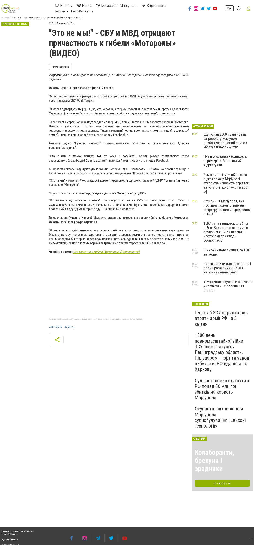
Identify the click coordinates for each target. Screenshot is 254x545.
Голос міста (61, 11)
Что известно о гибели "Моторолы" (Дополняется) (106, 252)
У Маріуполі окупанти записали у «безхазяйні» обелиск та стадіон (228, 286)
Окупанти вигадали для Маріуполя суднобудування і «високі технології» (220, 417)
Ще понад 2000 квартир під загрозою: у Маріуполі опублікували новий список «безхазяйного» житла (225, 140)
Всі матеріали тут (222, 483)
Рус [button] (228, 8)
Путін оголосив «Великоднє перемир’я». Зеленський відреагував (225, 160)
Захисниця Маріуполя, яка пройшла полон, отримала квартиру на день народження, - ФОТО (227, 207)
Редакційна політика (82, 11)
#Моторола (55, 327)
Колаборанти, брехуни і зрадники (214, 460)
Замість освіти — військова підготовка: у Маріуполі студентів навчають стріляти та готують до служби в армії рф (226, 183)
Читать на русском (60, 67)
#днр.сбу (69, 327)
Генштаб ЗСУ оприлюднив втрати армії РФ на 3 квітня (221, 318)
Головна (5, 18)
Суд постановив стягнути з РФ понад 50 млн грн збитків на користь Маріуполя (222, 389)
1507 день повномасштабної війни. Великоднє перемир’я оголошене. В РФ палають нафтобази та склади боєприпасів (226, 232)
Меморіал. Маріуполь (117, 5)
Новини (64, 5)
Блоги (84, 5)
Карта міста (154, 5)
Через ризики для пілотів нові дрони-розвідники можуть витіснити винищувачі (227, 268)
